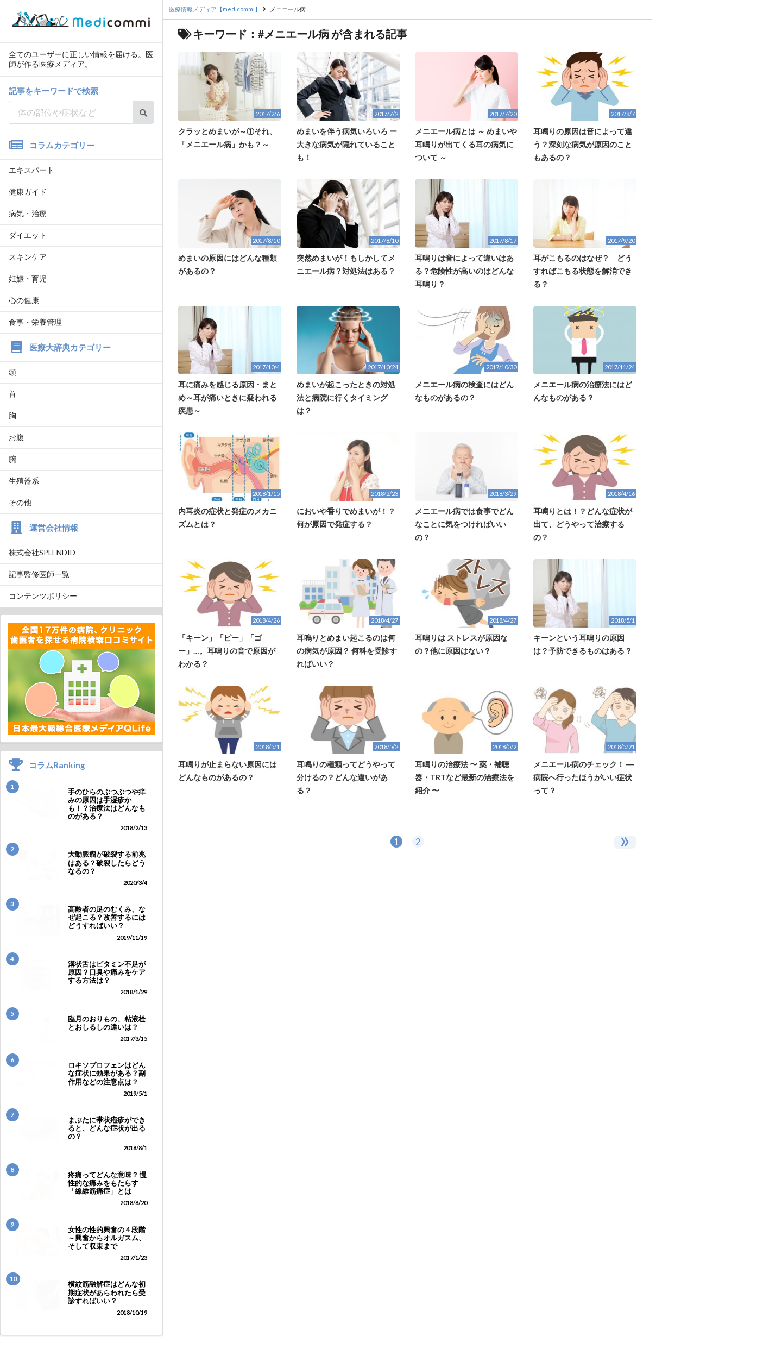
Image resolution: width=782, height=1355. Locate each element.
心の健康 (24, 300)
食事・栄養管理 (35, 322)
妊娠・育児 (28, 278)
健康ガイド (28, 191)
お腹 (16, 437)
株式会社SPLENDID (42, 552)
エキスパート (31, 169)
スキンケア (28, 256)
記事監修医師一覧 (39, 574)
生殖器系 (24, 480)
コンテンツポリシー (43, 595)
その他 (20, 502)
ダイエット (28, 235)
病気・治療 (28, 213)
